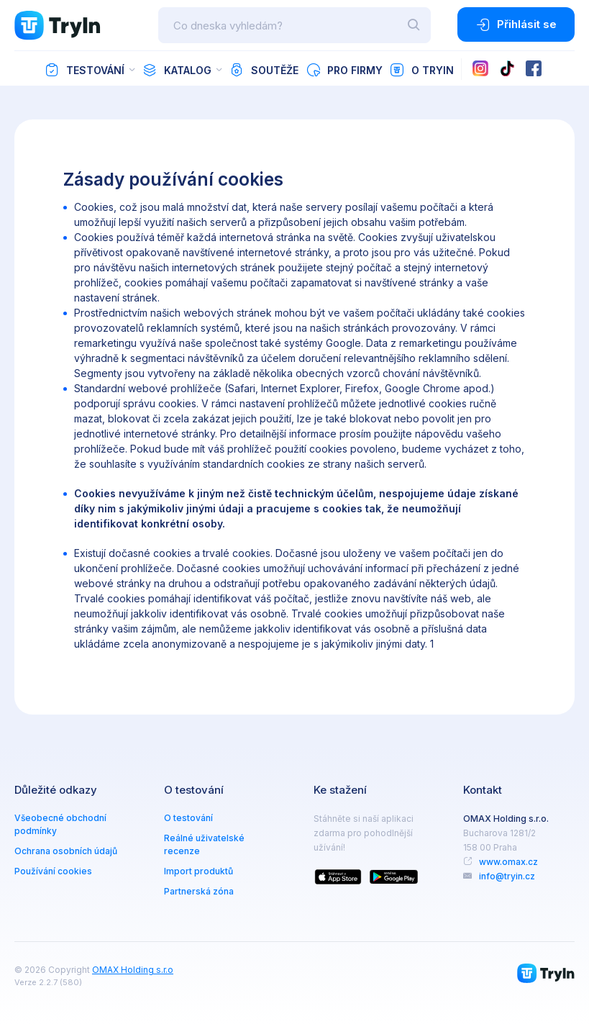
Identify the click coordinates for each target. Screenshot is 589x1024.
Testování (84, 70)
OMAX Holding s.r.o (132, 969)
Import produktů (198, 871)
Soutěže (263, 70)
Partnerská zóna (199, 891)
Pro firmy (344, 70)
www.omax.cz (508, 861)
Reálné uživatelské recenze (204, 844)
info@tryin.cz (507, 876)
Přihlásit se (516, 24)
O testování (188, 817)
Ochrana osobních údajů (65, 851)
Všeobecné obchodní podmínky (60, 824)
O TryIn (422, 70)
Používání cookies (53, 871)
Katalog (176, 70)
